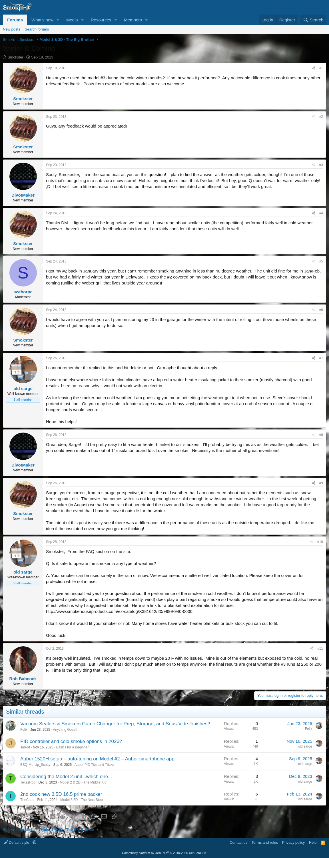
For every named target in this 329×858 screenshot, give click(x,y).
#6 (321, 310)
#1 (321, 68)
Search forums (37, 29)
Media (72, 19)
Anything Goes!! (65, 730)
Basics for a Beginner (72, 747)
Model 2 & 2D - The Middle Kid (83, 782)
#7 (321, 358)
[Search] (313, 20)
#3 (321, 165)
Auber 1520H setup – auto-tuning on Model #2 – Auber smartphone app (97, 759)
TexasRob (27, 782)
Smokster (15, 57)
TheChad (27, 800)
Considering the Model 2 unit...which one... (66, 776)
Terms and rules (265, 842)
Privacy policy (293, 842)
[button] (58, 20)
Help (313, 842)
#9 (321, 483)
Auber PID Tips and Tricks (94, 765)
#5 (321, 261)
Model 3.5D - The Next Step (81, 800)
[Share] (313, 68)
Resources (101, 19)
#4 (321, 213)
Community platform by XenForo (164, 853)
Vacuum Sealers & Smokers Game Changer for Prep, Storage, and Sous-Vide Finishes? (115, 723)
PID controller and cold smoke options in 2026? (71, 741)
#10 (320, 542)
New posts (11, 29)
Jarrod (25, 747)
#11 (320, 649)
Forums (15, 19)
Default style (17, 842)
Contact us (238, 842)
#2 (321, 117)
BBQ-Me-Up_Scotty (35, 765)
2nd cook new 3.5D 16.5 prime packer (61, 794)
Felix (23, 730)
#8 (321, 435)
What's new (42, 19)
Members (133, 19)
